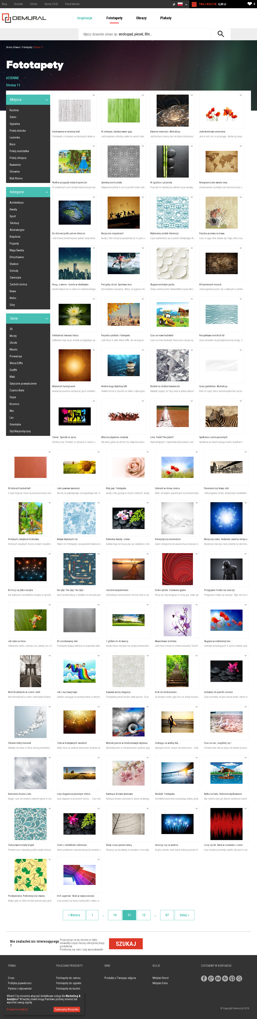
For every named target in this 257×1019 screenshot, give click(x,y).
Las (12, 417)
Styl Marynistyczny (20, 431)
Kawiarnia (15, 164)
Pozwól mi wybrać (17, 1009)
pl (180, 4)
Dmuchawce (17, 257)
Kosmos (14, 404)
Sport (13, 216)
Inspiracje (84, 18)
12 (143, 915)
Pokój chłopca (18, 158)
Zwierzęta (15, 277)
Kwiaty (13, 209)
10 (114, 915)
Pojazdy (14, 243)
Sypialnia (15, 123)
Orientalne (15, 424)
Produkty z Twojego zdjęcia (120, 978)
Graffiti (13, 370)
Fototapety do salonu (68, 978)
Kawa (13, 291)
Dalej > (184, 915)
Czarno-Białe (17, 390)
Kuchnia (14, 110)
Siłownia (15, 171)
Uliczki (13, 342)
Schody (14, 270)
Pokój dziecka (18, 130)
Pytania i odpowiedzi (20, 988)
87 (167, 915)
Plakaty (165, 18)
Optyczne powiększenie (23, 383)
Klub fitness (16, 178)
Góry (12, 304)
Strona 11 (38, 47)
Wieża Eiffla (16, 363)
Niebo (13, 298)
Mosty (13, 335)
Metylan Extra (160, 983)
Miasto (13, 349)
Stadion (14, 264)
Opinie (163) (51, 4)
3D (11, 329)
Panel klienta (72, 4)
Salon (13, 117)
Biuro (12, 144)
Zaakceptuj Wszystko (66, 1009)
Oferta (33, 4)
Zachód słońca (18, 284)
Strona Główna (13, 47)
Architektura (16, 202)
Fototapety (114, 18)
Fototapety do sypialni (68, 983)
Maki (12, 376)
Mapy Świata (17, 250)
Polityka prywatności (20, 983)
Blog (4, 4)
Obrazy (141, 18)
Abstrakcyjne (17, 229)
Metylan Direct (161, 978)
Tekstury (14, 223)
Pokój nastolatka (19, 151)
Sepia (13, 397)
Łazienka (15, 137)
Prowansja (16, 356)
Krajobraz (15, 236)
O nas (11, 978)
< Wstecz (74, 915)
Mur (12, 410)
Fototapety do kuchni (68, 988)
